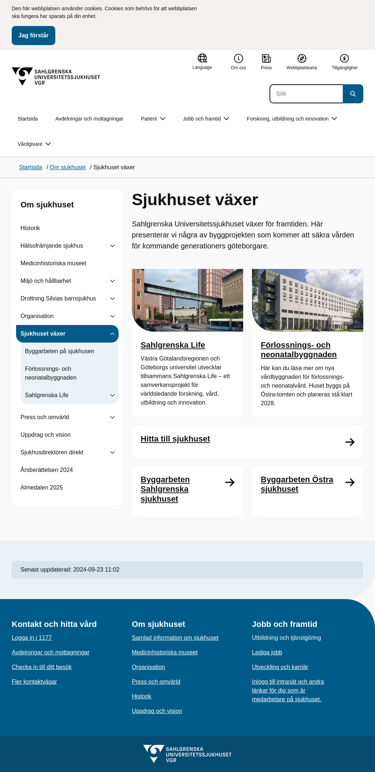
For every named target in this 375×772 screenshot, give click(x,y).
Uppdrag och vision (46, 435)
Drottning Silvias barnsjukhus (58, 298)
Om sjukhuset (47, 204)
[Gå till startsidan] (56, 76)
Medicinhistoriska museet (53, 263)
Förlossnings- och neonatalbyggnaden (51, 373)
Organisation (37, 316)
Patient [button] (153, 119)
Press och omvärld (45, 417)
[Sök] (306, 93)
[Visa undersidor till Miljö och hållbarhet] (112, 281)
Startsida (28, 119)
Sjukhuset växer (43, 333)
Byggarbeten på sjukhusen (59, 351)
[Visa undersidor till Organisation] (112, 316)
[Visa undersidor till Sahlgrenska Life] (112, 395)
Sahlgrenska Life (46, 395)
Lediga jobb (267, 652)
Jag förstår (33, 35)
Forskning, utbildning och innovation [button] (292, 119)
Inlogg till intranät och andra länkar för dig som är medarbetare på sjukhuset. (288, 690)
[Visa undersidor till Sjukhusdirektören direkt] (112, 452)
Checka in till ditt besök (42, 667)
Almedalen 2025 (42, 487)
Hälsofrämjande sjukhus (52, 246)
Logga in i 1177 (32, 638)
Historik (30, 228)
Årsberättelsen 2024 (47, 470)
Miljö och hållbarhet (46, 281)
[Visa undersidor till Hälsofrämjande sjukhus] (112, 246)
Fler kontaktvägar (34, 682)
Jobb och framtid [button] (206, 119)
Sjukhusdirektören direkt (52, 452)
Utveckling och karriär (280, 667)
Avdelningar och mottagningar (89, 119)
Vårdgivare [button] (34, 144)
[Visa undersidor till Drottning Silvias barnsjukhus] (112, 298)
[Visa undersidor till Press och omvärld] (112, 417)
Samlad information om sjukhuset (175, 638)
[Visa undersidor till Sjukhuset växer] (112, 334)
